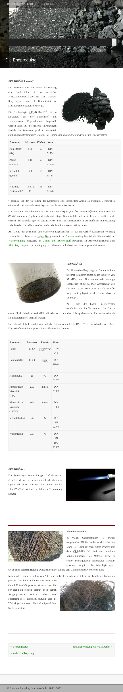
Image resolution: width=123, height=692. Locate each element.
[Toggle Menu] (114, 42)
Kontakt (32, 4)
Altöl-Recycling (16, 245)
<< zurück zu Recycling (21, 653)
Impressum (48, 4)
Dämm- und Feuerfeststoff (57, 240)
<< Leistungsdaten (18, 646)
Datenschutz (15, 4)
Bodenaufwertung (74, 236)
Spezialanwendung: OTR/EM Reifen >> (93, 646)
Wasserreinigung (16, 240)
